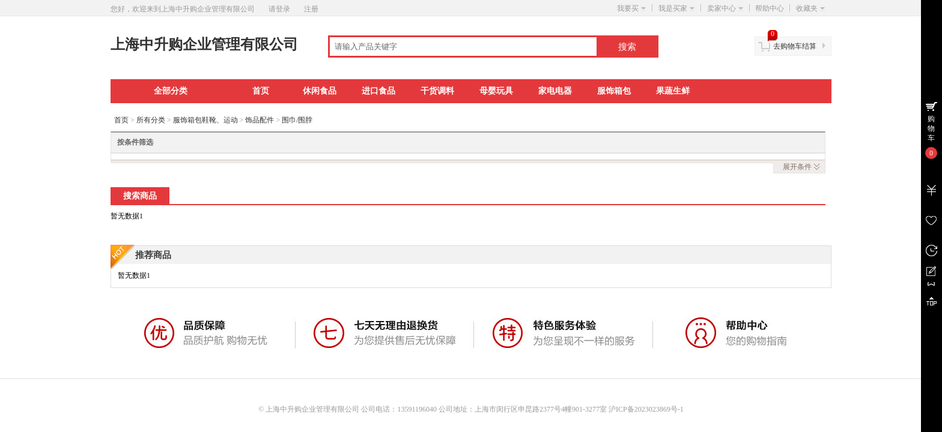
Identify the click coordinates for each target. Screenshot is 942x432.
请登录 (279, 9)
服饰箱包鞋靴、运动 (205, 120)
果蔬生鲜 (673, 90)
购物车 (931, 128)
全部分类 (170, 90)
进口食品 (378, 90)
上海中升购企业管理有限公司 (204, 44)
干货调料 (437, 90)
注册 (311, 9)
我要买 (631, 8)
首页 (260, 90)
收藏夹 (810, 8)
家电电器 (555, 90)
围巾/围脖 (297, 120)
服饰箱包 (614, 90)
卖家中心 (725, 8)
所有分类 (150, 120)
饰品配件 (259, 120)
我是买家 (676, 8)
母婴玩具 (496, 90)
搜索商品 (140, 195)
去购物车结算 (794, 46)
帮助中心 (769, 8)
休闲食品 (319, 90)
